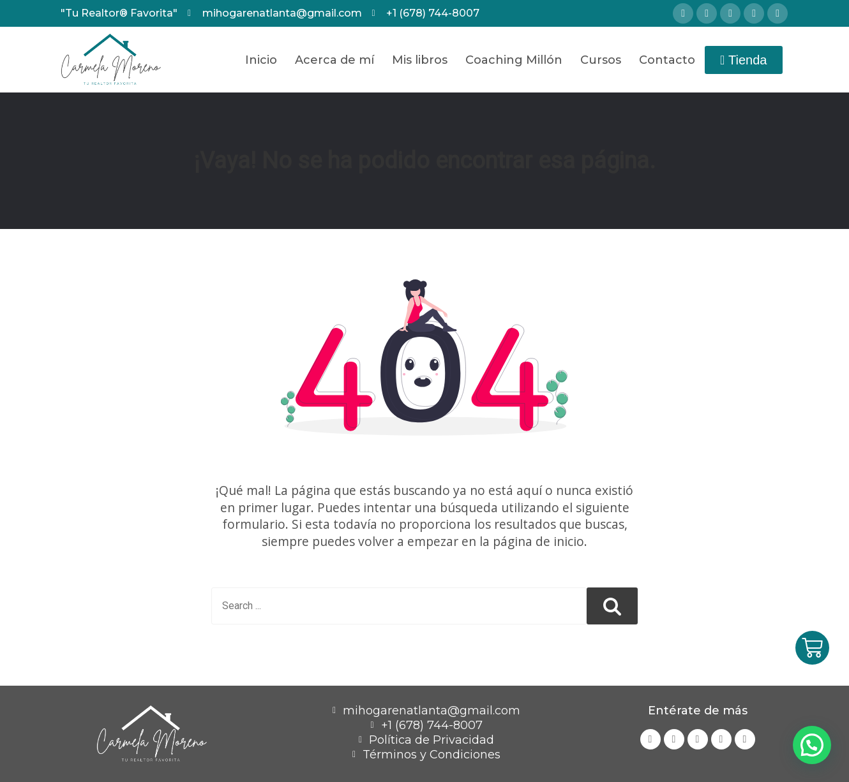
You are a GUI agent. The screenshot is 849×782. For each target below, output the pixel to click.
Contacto (667, 60)
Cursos (600, 60)
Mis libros (419, 60)
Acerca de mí (334, 60)
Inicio (261, 60)
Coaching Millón (513, 60)
